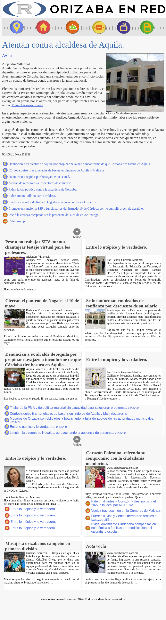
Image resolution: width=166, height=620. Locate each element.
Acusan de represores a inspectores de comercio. (40, 183)
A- (12, 56)
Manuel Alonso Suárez (27, 105)
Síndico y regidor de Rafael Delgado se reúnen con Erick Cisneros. (53, 202)
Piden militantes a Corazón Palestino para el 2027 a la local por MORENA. (123, 503)
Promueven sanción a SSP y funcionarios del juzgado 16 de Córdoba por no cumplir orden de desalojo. (76, 208)
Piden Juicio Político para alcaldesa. (32, 196)
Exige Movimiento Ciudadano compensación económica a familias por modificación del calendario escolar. (123, 527)
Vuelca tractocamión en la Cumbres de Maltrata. (126, 510)
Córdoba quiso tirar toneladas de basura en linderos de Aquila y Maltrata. (57, 170)
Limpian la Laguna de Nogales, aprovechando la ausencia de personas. (68, 432)
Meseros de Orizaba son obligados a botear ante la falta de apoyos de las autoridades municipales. (82, 420)
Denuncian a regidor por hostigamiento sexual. (39, 176)
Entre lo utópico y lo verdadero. (38, 426)
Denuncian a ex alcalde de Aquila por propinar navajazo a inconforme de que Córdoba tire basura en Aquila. (80, 164)
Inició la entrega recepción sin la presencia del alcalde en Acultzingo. (54, 215)
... (39, 290)
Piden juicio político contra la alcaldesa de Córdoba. (43, 189)
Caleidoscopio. (18, 221)
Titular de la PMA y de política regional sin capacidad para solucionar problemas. (74, 407)
